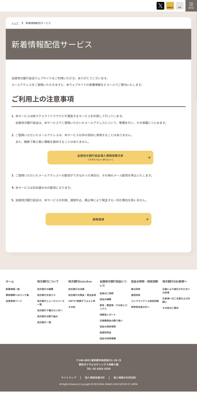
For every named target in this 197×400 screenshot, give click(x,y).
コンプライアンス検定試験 (145, 307)
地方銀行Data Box (80, 287)
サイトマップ (67, 386)
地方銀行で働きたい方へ (50, 316)
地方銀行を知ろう (46, 301)
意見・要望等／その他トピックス (113, 312)
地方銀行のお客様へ (174, 287)
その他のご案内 (170, 314)
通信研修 (135, 301)
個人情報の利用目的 (126, 386)
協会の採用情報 (108, 344)
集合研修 (135, 295)
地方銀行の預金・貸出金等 (82, 301)
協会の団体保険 (108, 332)
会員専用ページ (14, 307)
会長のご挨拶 (107, 299)
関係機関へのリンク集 (17, 301)
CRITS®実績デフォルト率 (81, 307)
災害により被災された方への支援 (176, 296)
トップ (15, 23)
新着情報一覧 (13, 295)
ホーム (10, 287)
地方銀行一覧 (44, 328)
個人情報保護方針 (94, 386)
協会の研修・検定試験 (144, 287)
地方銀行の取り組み (47, 322)
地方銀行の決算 (76, 295)
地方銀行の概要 (45, 295)
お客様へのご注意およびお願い (176, 306)
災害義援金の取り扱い (111, 326)
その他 (71, 313)
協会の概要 (105, 305)
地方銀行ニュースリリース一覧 (50, 308)
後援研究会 (105, 338)
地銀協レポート (108, 320)
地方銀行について (48, 287)
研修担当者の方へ (140, 313)
